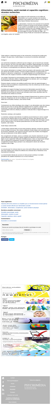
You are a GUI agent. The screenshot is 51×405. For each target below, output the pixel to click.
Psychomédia (4, 14)
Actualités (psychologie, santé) (9, 212)
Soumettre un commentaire (8, 220)
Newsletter (12, 389)
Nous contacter (12, 402)
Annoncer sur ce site (12, 395)
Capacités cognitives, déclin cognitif (11, 216)
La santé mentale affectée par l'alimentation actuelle (15, 205)
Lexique (13, 377)
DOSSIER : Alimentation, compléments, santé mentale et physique (20, 207)
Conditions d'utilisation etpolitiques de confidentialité (13, 398)
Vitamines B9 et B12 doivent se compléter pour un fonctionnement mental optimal (24, 203)
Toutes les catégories (35, 380)
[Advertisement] (25, 45)
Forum (12, 383)
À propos (12, 392)
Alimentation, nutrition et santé (9, 214)
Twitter (12, 239)
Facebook (5, 239)
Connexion (12, 386)
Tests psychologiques (12, 380)
